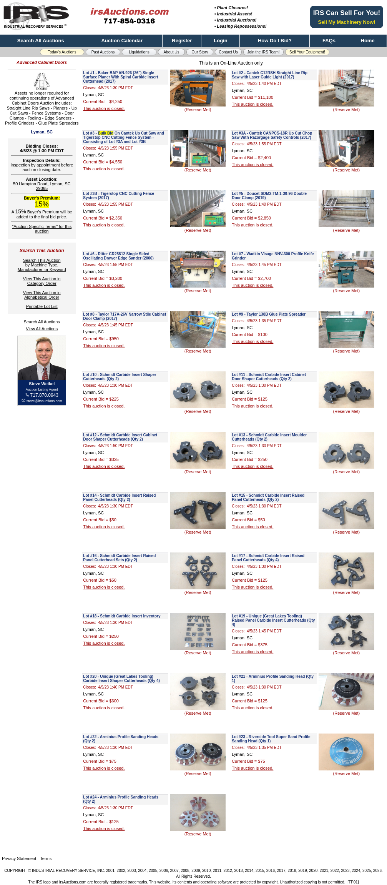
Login (220, 40)
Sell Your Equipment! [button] (307, 52)
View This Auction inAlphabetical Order (42, 294)
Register (182, 40)
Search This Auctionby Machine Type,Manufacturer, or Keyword (42, 265)
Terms (45, 858)
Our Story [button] (200, 52)
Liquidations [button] (139, 52)
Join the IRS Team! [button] (263, 52)
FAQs (329, 40)
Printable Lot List (42, 306)
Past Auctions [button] (103, 52)
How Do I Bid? (275, 40)
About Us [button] (171, 52)
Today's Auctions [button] (62, 52)
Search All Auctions (40, 40)
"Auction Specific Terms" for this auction (41, 228)
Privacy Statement (19, 858)
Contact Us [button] (228, 52)
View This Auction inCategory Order (42, 281)
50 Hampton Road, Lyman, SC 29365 (41, 186)
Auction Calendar (122, 40)
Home (368, 40)
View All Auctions (42, 328)
